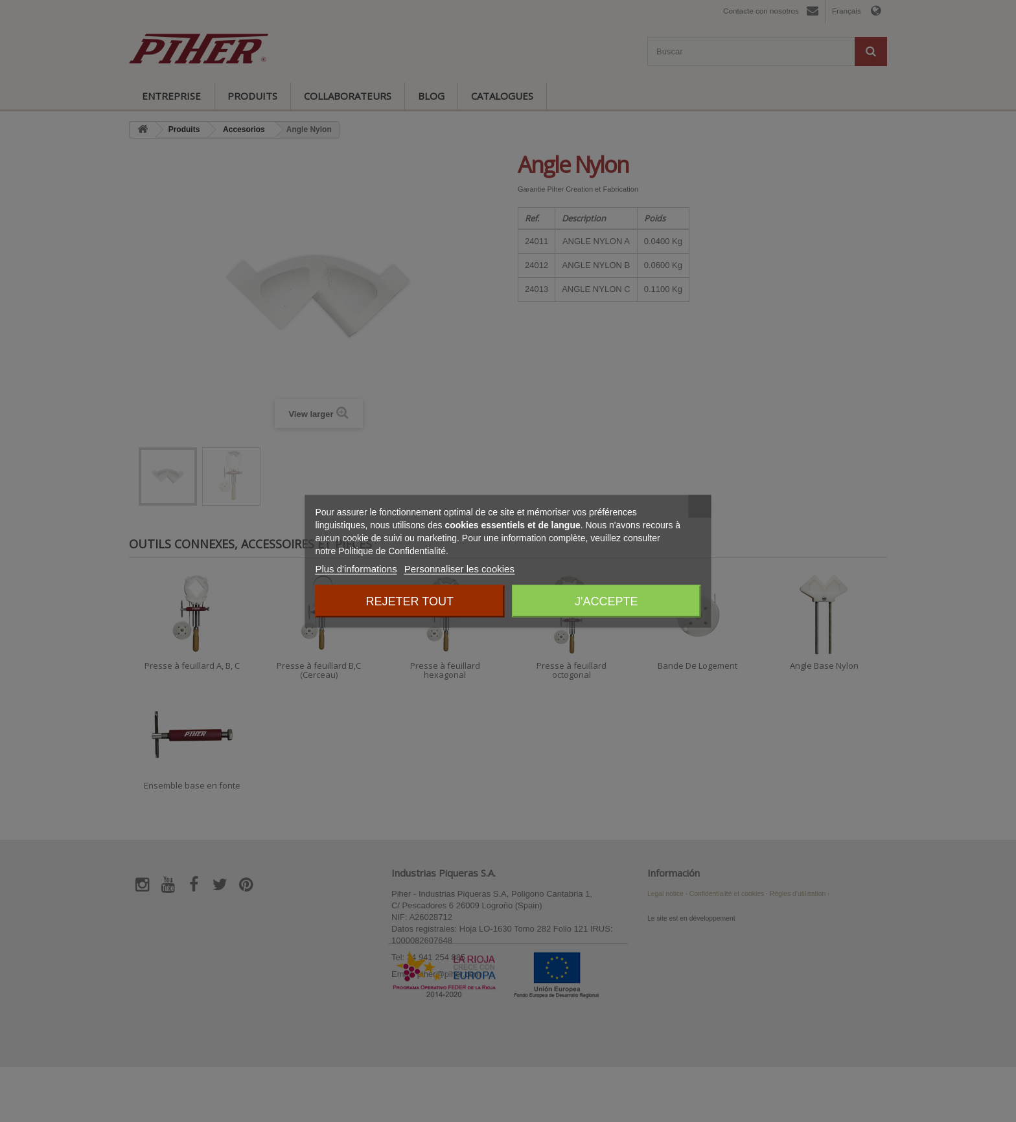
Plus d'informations (356, 568)
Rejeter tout (410, 600)
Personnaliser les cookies (459, 568)
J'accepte (606, 600)
